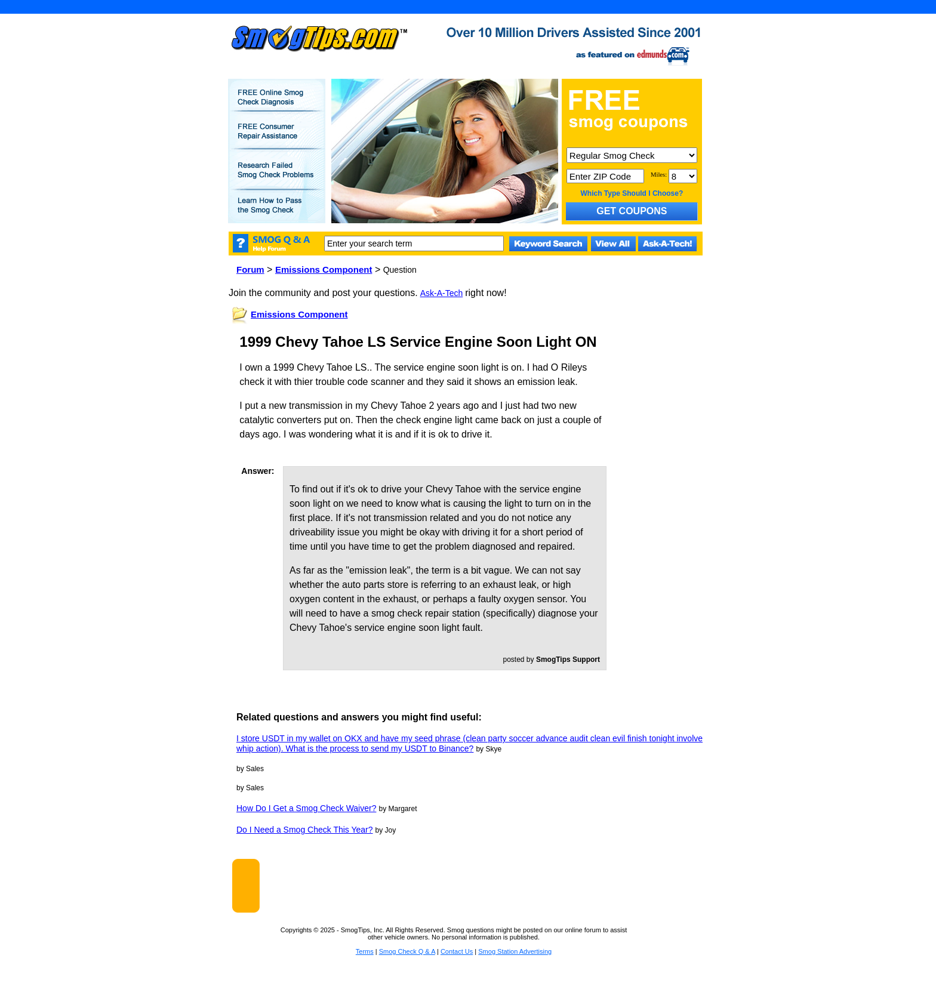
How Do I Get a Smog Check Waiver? (306, 808)
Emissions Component (323, 269)
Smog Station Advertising (515, 951)
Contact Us (457, 951)
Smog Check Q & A (407, 951)
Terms (365, 951)
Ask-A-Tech (441, 293)
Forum (250, 269)
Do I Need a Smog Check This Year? (304, 829)
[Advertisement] (480, 886)
